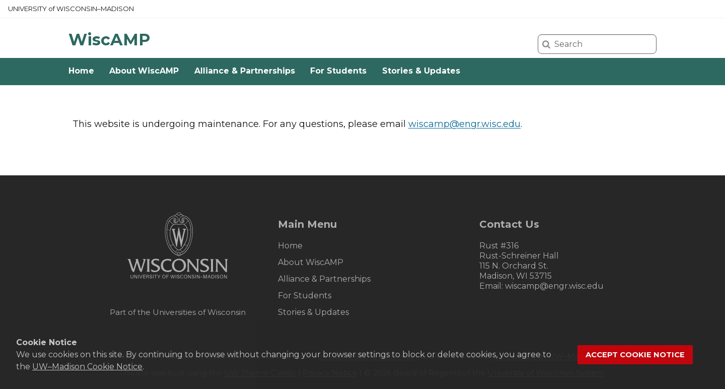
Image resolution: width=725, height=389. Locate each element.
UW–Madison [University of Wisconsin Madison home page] (71, 9)
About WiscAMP (144, 71)
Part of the (178, 312)
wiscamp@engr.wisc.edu (464, 123)
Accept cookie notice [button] (635, 354)
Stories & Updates (421, 71)
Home (81, 71)
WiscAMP (109, 39)
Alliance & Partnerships (244, 71)
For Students (338, 71)
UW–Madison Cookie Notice (87, 366)
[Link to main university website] (177, 280)
